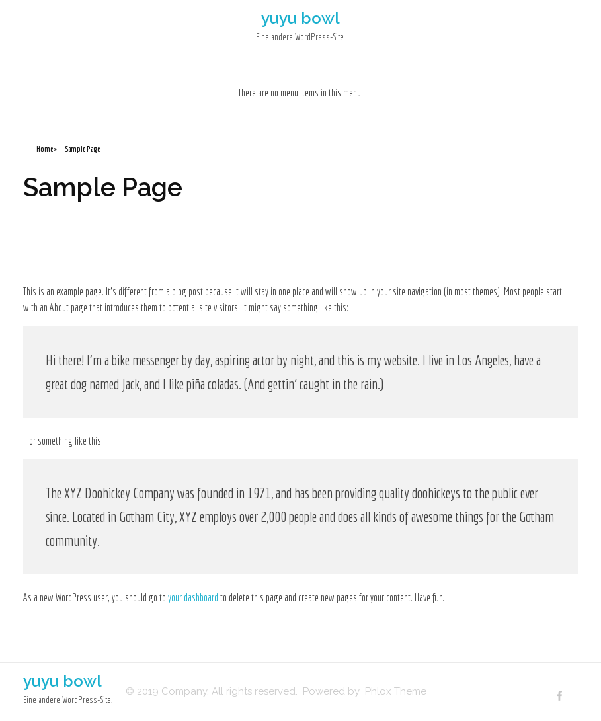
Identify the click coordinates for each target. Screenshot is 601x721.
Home (44, 149)
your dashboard (193, 597)
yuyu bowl (300, 18)
